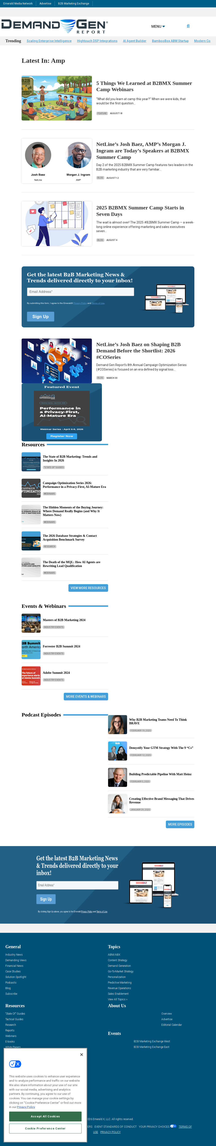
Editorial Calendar (171, 1025)
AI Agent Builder (134, 41)
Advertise (45, 3)
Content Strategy (117, 960)
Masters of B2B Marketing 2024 (64, 620)
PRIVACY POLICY (110, 1132)
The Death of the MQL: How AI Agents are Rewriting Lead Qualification (71, 564)
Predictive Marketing (120, 982)
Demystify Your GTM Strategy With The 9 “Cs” (161, 748)
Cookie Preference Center (45, 1128)
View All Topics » (117, 999)
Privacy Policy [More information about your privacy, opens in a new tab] (26, 1107)
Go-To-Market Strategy (121, 971)
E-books (10, 1041)
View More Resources (88, 588)
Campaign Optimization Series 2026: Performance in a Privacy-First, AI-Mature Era (74, 485)
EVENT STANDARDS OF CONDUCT (116, 1126)
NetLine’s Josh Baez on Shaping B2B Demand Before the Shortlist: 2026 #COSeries (138, 350)
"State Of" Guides (54, 467)
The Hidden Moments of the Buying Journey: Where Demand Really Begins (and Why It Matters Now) (73, 511)
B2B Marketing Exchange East (151, 1047)
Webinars (49, 494)
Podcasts (10, 982)
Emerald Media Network (18, 3)
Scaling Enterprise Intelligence (49, 41)
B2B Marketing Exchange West (152, 1041)
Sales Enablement (118, 993)
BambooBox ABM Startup (170, 41)
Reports (9, 1030)
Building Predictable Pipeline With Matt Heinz (160, 774)
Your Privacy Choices (154, 1126)
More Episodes (180, 824)
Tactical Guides (14, 1019)
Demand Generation (119, 966)
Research (49, 546)
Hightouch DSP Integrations (97, 41)
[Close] (81, 1055)
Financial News (14, 966)
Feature (102, 113)
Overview (166, 1013)
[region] (45, 1095)
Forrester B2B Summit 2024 (61, 646)
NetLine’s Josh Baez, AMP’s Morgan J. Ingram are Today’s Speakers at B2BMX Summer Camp (142, 150)
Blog (100, 178)
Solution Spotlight (15, 977)
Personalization (117, 977)
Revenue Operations (119, 988)
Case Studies (13, 971)
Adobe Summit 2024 (56, 672)
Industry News (14, 954)
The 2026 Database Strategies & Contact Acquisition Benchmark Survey (70, 537)
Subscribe (11, 993)
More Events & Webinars (86, 696)
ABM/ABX (114, 954)
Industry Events (54, 627)
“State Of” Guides (15, 1013)
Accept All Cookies (45, 1116)
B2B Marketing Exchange (73, 3)
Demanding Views (16, 960)
